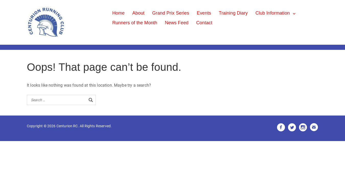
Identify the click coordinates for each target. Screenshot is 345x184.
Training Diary (233, 13)
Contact (204, 22)
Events (204, 13)
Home (118, 13)
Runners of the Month (134, 22)
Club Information (272, 13)
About (138, 13)
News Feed (176, 22)
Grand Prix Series (170, 13)
